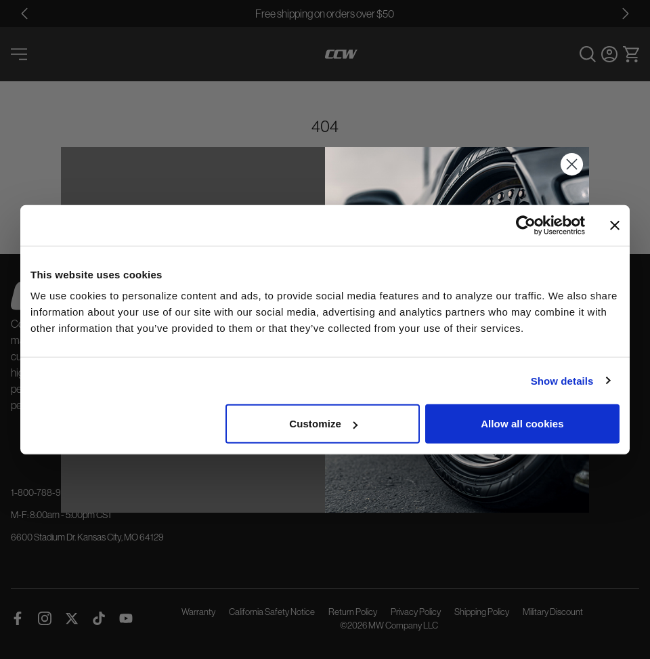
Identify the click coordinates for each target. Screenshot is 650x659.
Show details (562, 380)
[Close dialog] (572, 164)
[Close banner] (615, 225)
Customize (323, 423)
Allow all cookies (522, 423)
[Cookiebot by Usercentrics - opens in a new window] (526, 225)
